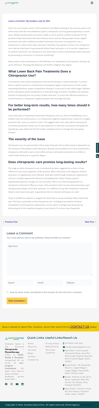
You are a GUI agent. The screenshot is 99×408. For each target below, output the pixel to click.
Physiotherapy (12, 352)
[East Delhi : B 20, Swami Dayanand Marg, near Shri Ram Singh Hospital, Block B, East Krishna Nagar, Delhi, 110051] (78, 356)
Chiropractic (11, 349)
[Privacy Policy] (54, 343)
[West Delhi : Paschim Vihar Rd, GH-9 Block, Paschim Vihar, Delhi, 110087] (78, 391)
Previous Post (10, 222)
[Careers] (36, 356)
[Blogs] (36, 353)
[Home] (36, 343)
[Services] (36, 350)
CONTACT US (79, 326)
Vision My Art (87, 405)
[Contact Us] (36, 359)
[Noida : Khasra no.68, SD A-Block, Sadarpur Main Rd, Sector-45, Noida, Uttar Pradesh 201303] (78, 380)
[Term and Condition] (54, 351)
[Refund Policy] (54, 346)
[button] (92, 2)
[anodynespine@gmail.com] (78, 347)
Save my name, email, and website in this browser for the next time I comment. (46, 292)
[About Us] (36, 346)
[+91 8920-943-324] (78, 343)
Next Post (90, 222)
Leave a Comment (16, 21)
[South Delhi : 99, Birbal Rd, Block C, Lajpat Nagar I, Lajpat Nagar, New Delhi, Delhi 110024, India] (78, 369)
